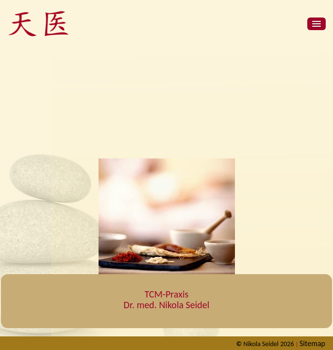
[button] (316, 24)
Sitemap (312, 343)
